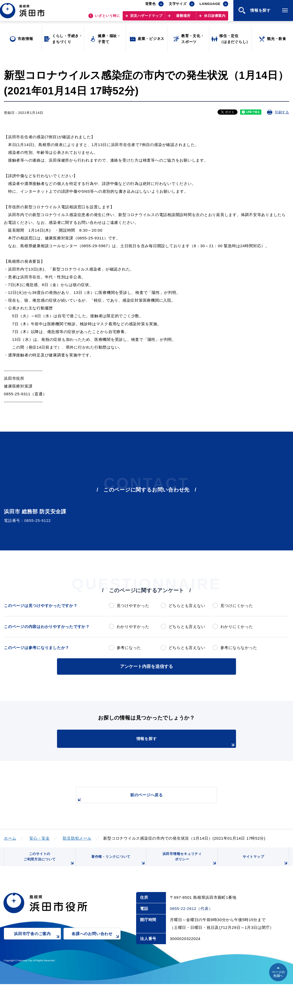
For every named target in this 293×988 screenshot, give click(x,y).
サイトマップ (265, 863)
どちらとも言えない (187, 605)
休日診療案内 (215, 18)
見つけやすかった (133, 605)
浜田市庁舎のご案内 (37, 941)
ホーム (10, 837)
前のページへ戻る (140, 797)
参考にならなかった (238, 647)
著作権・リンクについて (117, 863)
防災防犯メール (77, 837)
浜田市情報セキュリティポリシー (189, 861)
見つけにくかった (236, 605)
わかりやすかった (133, 626)
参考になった (129, 647)
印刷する (282, 112)
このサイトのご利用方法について (48, 861)
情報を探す (159, 741)
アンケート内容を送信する (146, 666)
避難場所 (183, 18)
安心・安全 (39, 837)
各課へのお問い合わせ (96, 941)
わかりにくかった (236, 626)
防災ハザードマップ (146, 18)
